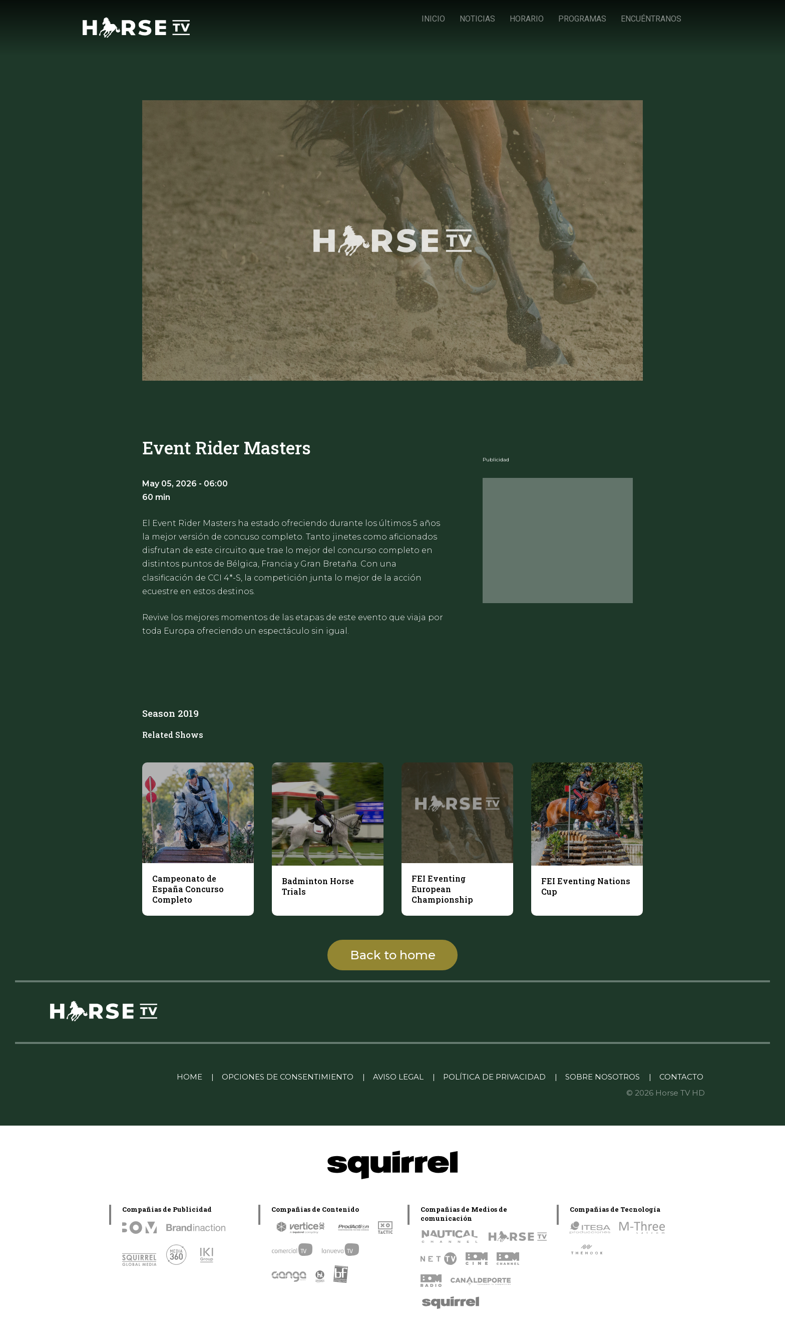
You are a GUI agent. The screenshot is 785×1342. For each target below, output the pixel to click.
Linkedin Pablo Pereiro (117, 1077)
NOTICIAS (477, 19)
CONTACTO (681, 1077)
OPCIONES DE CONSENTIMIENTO (287, 1077)
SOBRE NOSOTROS (602, 1077)
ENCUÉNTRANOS (651, 19)
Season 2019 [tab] (170, 713)
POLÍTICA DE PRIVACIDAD (494, 1077)
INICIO (433, 19)
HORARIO (527, 19)
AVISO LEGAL (398, 1077)
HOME (189, 1077)
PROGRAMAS (582, 19)
